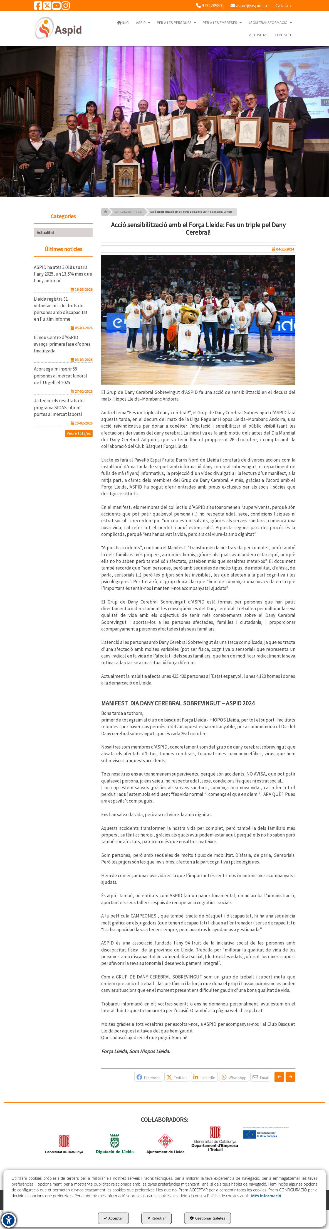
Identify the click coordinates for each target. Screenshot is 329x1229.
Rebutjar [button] (156, 1218)
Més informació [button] (266, 1195)
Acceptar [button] (113, 1218)
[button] (38, 7)
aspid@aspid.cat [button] (250, 6)
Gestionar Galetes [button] (207, 1218)
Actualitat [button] (45, 232)
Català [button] (284, 6)
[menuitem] (210, 5)
